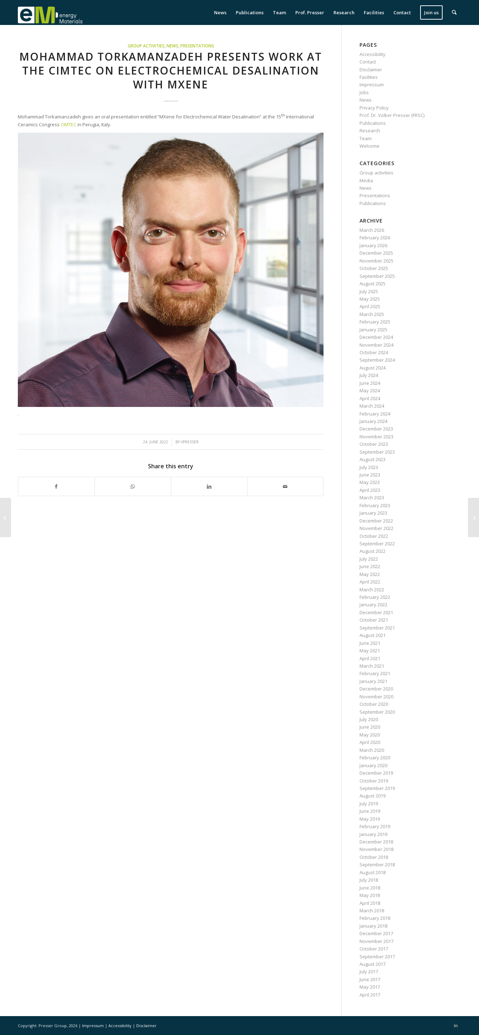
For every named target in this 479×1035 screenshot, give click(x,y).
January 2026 (373, 245)
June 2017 (370, 979)
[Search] (454, 12)
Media (366, 180)
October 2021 (374, 620)
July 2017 (369, 971)
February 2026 (375, 237)
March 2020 (372, 750)
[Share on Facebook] (56, 486)
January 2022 (373, 604)
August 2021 (373, 635)
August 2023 (373, 459)
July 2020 (369, 719)
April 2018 (370, 903)
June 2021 (370, 643)
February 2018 (375, 918)
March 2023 (372, 497)
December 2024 (376, 337)
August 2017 (373, 964)
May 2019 (370, 819)
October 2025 (374, 268)
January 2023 (373, 513)
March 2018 (372, 910)
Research (370, 130)
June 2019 (370, 811)
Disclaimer (371, 69)
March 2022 (372, 589)
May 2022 (370, 574)
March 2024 (372, 406)
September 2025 (377, 276)
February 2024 (375, 414)
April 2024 (370, 398)
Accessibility (373, 54)
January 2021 (373, 681)
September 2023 (377, 452)
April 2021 (370, 658)
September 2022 (377, 543)
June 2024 (370, 383)
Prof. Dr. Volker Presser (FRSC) (392, 115)
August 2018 (373, 872)
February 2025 (375, 321)
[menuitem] (220, 12)
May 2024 (370, 390)
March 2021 (372, 666)
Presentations (197, 46)
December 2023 (376, 428)
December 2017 (376, 933)
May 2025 (370, 299)
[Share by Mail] (285, 486)
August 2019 (373, 795)
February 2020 (375, 757)
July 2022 (369, 559)
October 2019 (374, 780)
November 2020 (376, 696)
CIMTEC (69, 124)
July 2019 (369, 803)
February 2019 (375, 826)
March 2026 (372, 230)
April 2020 (370, 742)
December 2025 (376, 253)
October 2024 (374, 352)
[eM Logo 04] (50, 12)
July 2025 (369, 291)
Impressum (372, 84)
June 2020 (370, 727)
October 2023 (374, 444)
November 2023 (376, 436)
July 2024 (369, 375)
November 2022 (376, 528)
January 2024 (373, 421)
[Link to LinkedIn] (455, 1025)
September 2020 (377, 712)
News (172, 46)
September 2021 (377, 627)
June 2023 (370, 474)
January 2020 (373, 765)
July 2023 (369, 467)
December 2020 (376, 688)
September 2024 (377, 360)
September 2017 (377, 956)
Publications (373, 123)
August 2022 (373, 551)
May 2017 (370, 987)
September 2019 (377, 788)
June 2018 (370, 887)
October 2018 (374, 857)
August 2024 (373, 367)
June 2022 (370, 566)
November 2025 (376, 261)
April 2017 (370, 994)
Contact (368, 61)
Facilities (369, 77)
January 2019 (373, 834)
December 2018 (376, 841)
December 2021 (376, 612)
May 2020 (370, 734)
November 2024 (376, 345)
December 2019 (376, 773)
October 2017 (374, 948)
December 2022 (376, 521)
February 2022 (375, 597)
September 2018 (377, 864)
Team (366, 138)
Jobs (364, 92)
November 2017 (376, 941)
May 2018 (370, 895)
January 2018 (373, 926)
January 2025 (373, 329)
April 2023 (370, 490)
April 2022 (370, 581)
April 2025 (370, 306)
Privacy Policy (374, 107)
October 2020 (374, 704)
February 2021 (375, 673)
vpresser (190, 441)
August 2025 (373, 283)
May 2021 (370, 650)
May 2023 (370, 482)
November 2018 (376, 849)
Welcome (369, 146)
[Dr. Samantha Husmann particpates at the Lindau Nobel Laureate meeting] (473, 517)
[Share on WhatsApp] (133, 486)
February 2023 (375, 505)
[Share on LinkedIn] (209, 486)
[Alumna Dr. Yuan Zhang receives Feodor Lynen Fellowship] (5, 517)
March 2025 (372, 314)
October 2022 (374, 536)
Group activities (146, 46)
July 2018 (369, 880)
